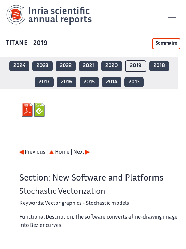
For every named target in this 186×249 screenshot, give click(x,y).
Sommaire (166, 44)
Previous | (34, 152)
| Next (80, 152)
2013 (134, 82)
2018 (159, 66)
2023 (42, 66)
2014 (111, 82)
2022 (66, 66)
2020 (111, 66)
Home (59, 152)
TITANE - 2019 (27, 43)
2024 (19, 66)
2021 (88, 66)
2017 (44, 82)
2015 (89, 82)
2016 (66, 82)
